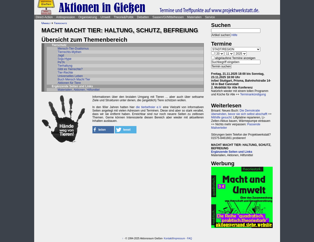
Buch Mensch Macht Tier (74, 79)
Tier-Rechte (65, 72)
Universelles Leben (70, 76)
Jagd (61, 55)
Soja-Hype (65, 59)
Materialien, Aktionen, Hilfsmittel (79, 89)
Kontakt (168, 238)
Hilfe (234, 35)
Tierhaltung (65, 65)
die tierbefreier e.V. (149, 107)
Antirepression (65, 17)
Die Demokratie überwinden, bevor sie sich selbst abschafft (239, 112)
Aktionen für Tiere (69, 83)
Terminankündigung (253, 94)
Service (210, 17)
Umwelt (105, 17)
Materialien (194, 17)
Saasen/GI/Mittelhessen (168, 17)
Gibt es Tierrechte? (70, 69)
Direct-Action (44, 17)
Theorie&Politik (124, 17)
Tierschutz (60, 23)
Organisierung (87, 17)
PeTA (61, 62)
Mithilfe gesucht (221, 117)
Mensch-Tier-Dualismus (73, 48)
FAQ (189, 238)
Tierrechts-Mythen (69, 52)
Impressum (179, 238)
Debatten (143, 17)
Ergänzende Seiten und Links (231, 151)
